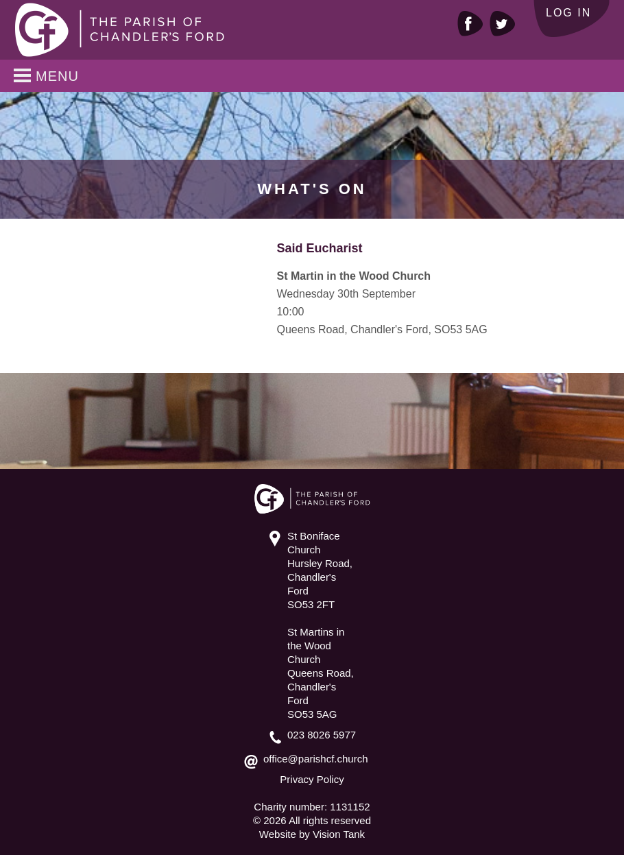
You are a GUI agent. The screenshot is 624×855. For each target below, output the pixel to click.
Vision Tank (339, 834)
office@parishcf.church (315, 758)
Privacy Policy (312, 779)
